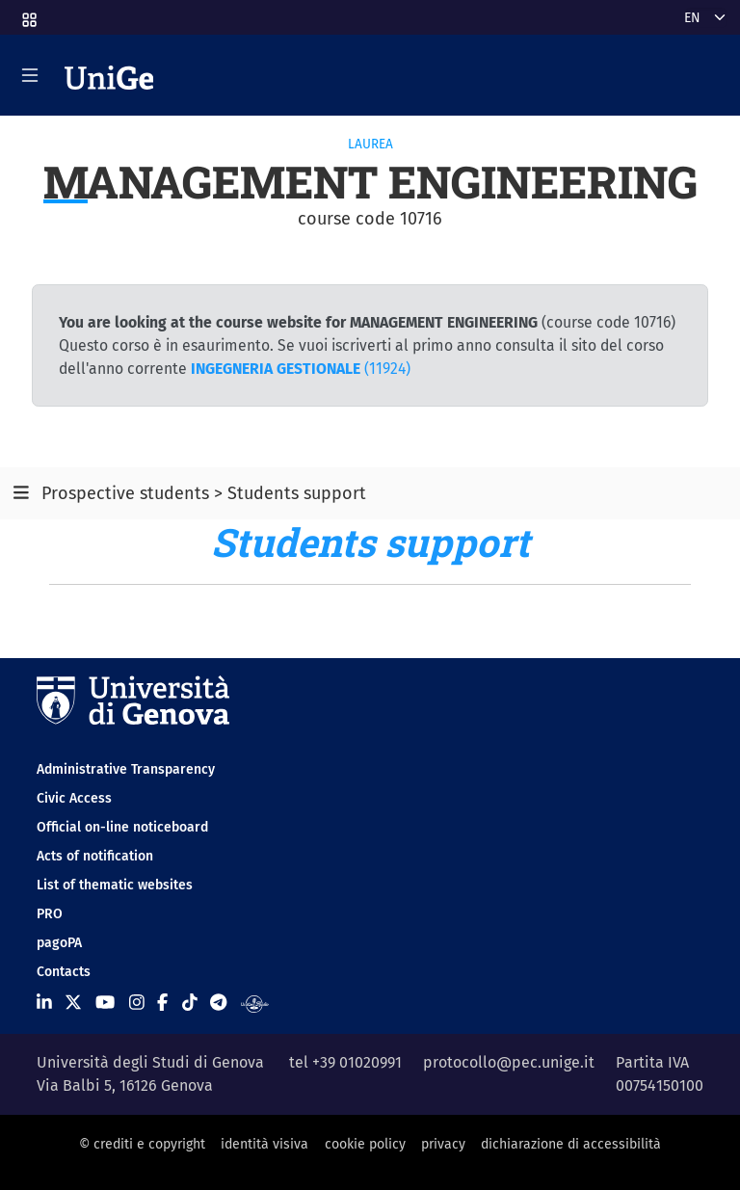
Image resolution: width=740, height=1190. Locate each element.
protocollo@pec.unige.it (509, 1062)
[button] (28, 14)
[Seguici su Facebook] (162, 1003)
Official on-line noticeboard (122, 827)
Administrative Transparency (126, 769)
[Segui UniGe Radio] (255, 1003)
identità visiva (264, 1144)
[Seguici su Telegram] (218, 1003)
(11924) (300, 368)
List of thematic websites (115, 885)
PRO (50, 914)
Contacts (64, 972)
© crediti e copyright (142, 1144)
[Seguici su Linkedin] (44, 1003)
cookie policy (365, 1144)
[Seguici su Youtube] (105, 1003)
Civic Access (74, 798)
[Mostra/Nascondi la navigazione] (30, 75)
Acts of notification (95, 856)
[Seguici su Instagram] (137, 1003)
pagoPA (59, 943)
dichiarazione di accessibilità (571, 1144)
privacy (443, 1144)
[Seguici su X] (73, 1003)
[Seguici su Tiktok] (190, 1003)
